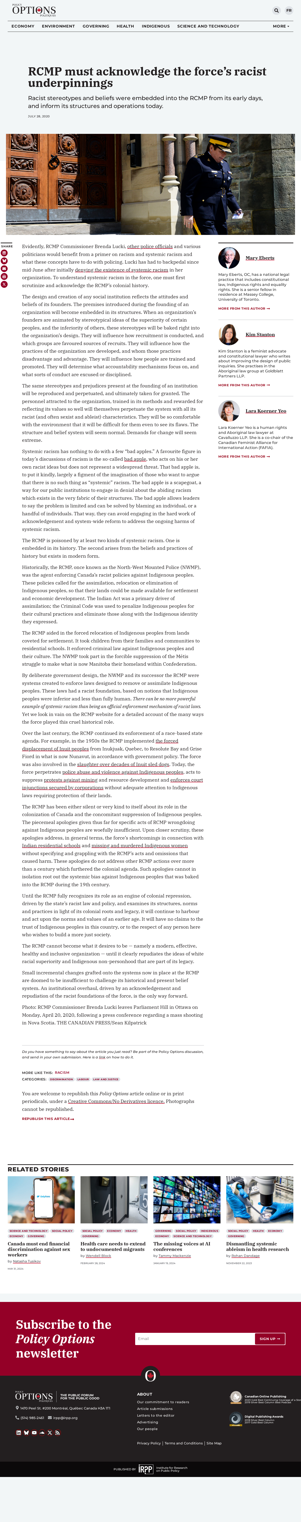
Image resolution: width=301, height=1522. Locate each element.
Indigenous (156, 26)
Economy (23, 26)
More (279, 26)
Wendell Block (98, 1256)
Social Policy (62, 1230)
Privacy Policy (149, 1443)
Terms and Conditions (184, 1443)
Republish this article (48, 1119)
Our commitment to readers (163, 1402)
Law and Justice (105, 1079)
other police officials (150, 246)
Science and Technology (208, 26)
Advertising (147, 1422)
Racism (62, 1072)
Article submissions (155, 1409)
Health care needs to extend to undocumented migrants (113, 1246)
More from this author (244, 309)
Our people (147, 1429)
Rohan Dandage (246, 1256)
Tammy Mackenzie (175, 1256)
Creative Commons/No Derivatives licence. (116, 1101)
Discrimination (61, 1079)
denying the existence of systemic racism (121, 270)
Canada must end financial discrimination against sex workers (39, 1249)
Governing (96, 26)
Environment (58, 26)
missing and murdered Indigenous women (140, 845)
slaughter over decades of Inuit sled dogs (123, 764)
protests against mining (71, 780)
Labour (83, 1079)
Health (125, 26)
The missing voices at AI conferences (181, 1246)
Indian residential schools (51, 845)
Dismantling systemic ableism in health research (257, 1246)
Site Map (214, 1443)
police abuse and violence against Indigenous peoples (122, 772)
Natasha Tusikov (27, 1261)
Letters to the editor (156, 1415)
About (144, 1394)
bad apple (135, 459)
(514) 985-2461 (32, 1418)
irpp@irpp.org (65, 1418)
